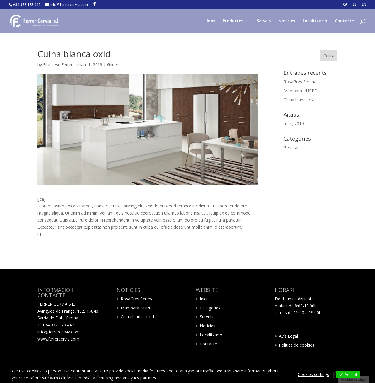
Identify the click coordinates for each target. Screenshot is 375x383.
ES (355, 5)
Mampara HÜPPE (300, 90)
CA (345, 5)
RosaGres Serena (300, 81)
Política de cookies (296, 345)
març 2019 (294, 123)
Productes (233, 21)
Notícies (286, 21)
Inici (211, 21)
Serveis (264, 21)
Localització (315, 21)
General (114, 64)
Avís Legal (288, 336)
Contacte (344, 21)
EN (364, 5)
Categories (210, 308)
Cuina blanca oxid (300, 100)
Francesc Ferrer (58, 64)
